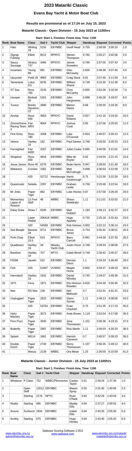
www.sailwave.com (62, 433)
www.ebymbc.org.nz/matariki (109, 433)
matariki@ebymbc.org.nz (111, 436)
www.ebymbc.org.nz (18, 433)
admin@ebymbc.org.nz (20, 436)
